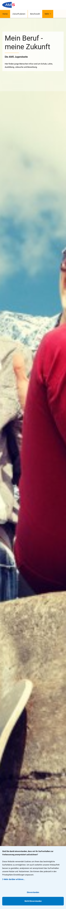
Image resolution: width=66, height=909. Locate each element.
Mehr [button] (47, 14)
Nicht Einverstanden (33, 901)
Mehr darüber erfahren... (13, 879)
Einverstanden (33, 892)
